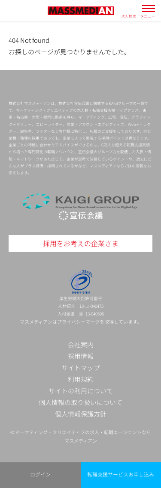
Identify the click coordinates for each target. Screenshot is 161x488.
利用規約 (81, 379)
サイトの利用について (81, 390)
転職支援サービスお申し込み (120, 474)
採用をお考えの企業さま (80, 243)
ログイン (40, 474)
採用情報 (81, 355)
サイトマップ (80, 367)
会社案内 (81, 344)
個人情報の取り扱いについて (80, 402)
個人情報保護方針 (80, 413)
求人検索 (129, 15)
